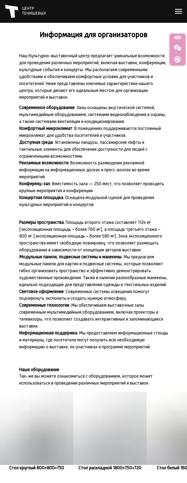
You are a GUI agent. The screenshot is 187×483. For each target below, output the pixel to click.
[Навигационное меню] (178, 11)
